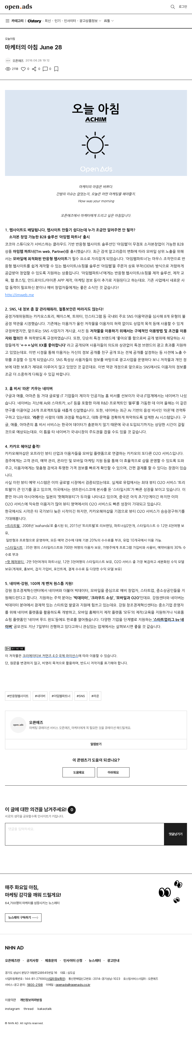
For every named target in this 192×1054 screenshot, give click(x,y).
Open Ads (18, 7)
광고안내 (113, 961)
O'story (34, 21)
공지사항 (32, 961)
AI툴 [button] (107, 21)
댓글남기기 (175, 834)
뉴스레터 (95, 961)
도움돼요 (78, 772)
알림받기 (96, 744)
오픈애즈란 (12, 961)
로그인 (183, 7)
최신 (48, 21)
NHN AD (14, 948)
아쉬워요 (113, 772)
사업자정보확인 (55, 979)
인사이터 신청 (73, 961)
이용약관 (10, 1000)
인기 (57, 21)
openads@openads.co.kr (73, 985)
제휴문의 (51, 961)
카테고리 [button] (14, 20)
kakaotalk (45, 1009)
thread (29, 1009)
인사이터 (70, 21)
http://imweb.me (19, 295)
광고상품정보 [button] (89, 21)
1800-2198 (35, 985)
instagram (12, 1009)
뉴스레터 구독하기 (23, 917)
